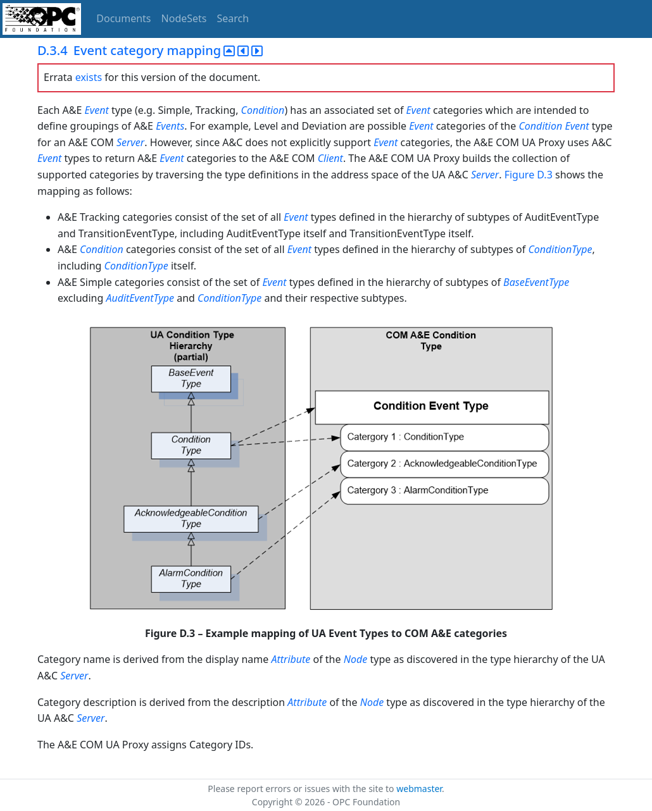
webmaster (419, 789)
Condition (263, 110)
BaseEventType (536, 282)
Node (356, 659)
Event (97, 110)
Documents (123, 18)
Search (233, 18)
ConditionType (560, 249)
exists (88, 77)
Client (330, 158)
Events (170, 126)
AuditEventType (140, 298)
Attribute (290, 659)
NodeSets (184, 18)
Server (130, 142)
